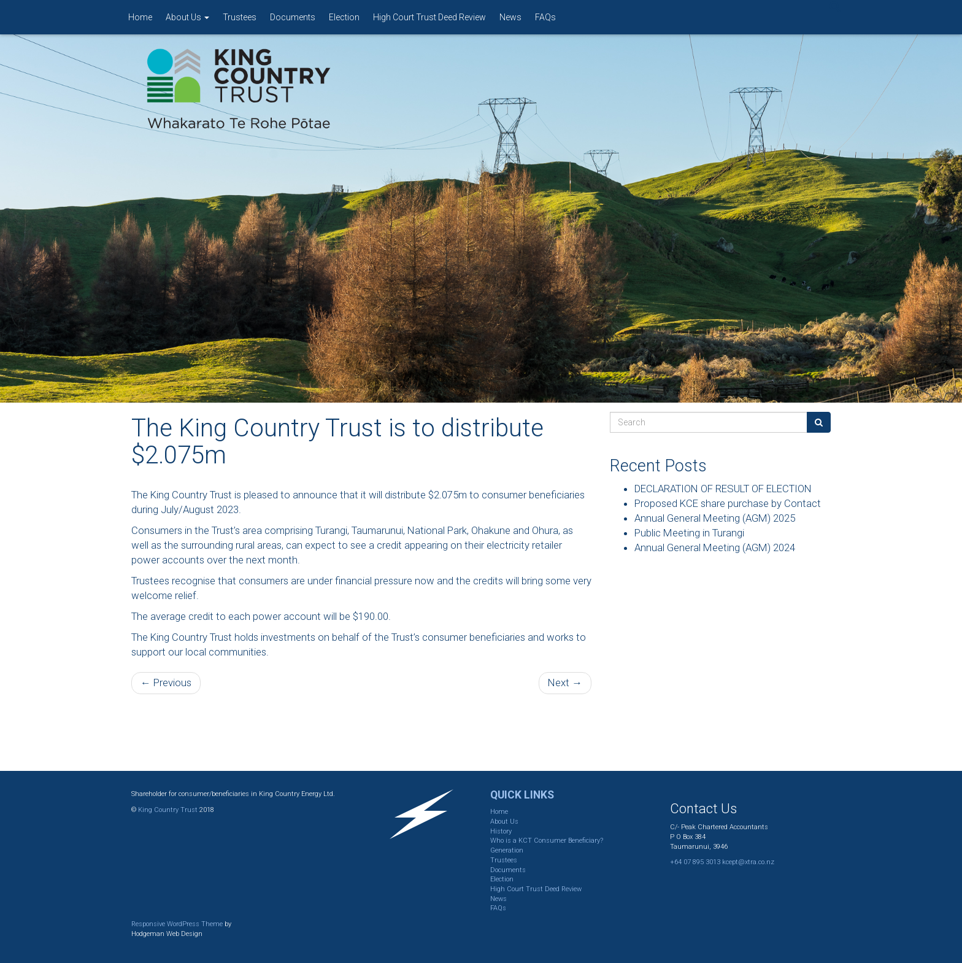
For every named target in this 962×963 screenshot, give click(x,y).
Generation (506, 850)
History (501, 831)
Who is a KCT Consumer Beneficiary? (546, 841)
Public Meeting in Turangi (689, 533)
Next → (565, 682)
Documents (292, 17)
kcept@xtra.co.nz (748, 862)
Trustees (239, 17)
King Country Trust (168, 810)
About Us (187, 17)
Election (344, 17)
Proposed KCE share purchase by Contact (727, 503)
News (510, 17)
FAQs (545, 17)
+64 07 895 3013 (695, 862)
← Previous (165, 682)
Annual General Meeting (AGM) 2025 (714, 518)
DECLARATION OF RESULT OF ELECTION (723, 488)
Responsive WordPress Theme (177, 924)
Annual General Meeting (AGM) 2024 (714, 547)
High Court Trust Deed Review (429, 17)
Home (140, 17)
